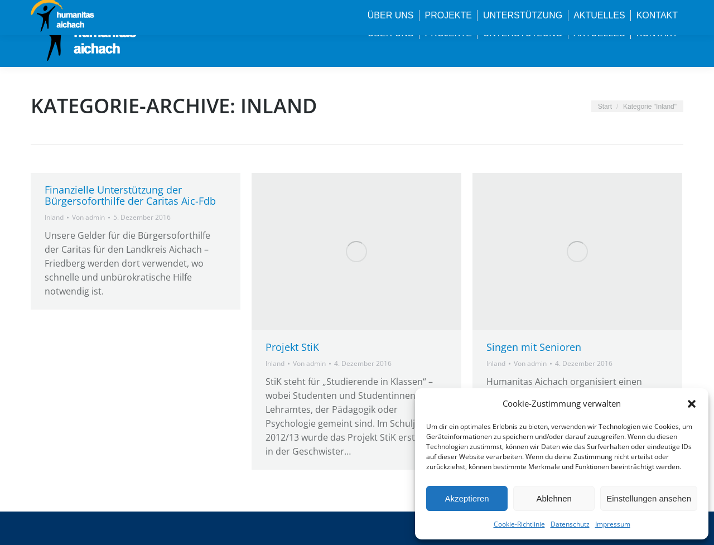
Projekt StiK (292, 347)
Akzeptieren (467, 498)
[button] (691, 403)
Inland (54, 217)
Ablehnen (553, 498)
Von (88, 217)
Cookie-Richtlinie (519, 524)
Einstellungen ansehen (648, 498)
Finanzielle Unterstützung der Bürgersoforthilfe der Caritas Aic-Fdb (130, 195)
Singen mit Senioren (533, 347)
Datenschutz (570, 524)
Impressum (612, 524)
